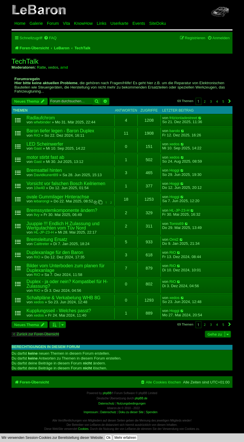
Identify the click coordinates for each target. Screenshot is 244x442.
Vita (66, 23)
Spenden (152, 412)
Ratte (41, 67)
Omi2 (174, 240)
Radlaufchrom (41, 117)
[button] (229, 101)
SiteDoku (157, 23)
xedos (53, 67)
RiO (37, 135)
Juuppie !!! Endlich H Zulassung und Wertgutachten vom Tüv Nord (63, 225)
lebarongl (41, 201)
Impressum (91, 412)
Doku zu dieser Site (131, 412)
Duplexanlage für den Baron (55, 252)
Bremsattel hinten (44, 170)
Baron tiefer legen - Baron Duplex (60, 130)
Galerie (36, 23)
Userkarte (119, 23)
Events (139, 23)
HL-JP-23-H (179, 210)
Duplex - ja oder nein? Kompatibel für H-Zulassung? (67, 283)
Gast (38, 148)
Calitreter (41, 244)
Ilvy (36, 214)
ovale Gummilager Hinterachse (58, 196)
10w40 (39, 188)
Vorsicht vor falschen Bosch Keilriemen (66, 183)
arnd (64, 67)
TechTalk (25, 61)
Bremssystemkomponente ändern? (62, 210)
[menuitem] (50, 38)
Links (102, 23)
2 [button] (205, 101)
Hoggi (174, 170)
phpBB (107, 393)
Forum (53, 23)
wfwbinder (42, 122)
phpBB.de (141, 398)
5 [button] (223, 101)
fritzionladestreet (183, 118)
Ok (108, 438)
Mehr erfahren (125, 438)
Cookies (83, 428)
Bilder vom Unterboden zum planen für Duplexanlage (66, 267)
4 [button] (217, 101)
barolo (174, 131)
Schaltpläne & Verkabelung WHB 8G (64, 297)
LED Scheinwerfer (45, 144)
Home (19, 23)
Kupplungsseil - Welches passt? (59, 310)
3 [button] (211, 101)
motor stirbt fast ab (45, 157)
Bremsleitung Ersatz (47, 239)
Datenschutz (108, 412)
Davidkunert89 (46, 175)
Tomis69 (176, 224)
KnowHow (83, 23)
